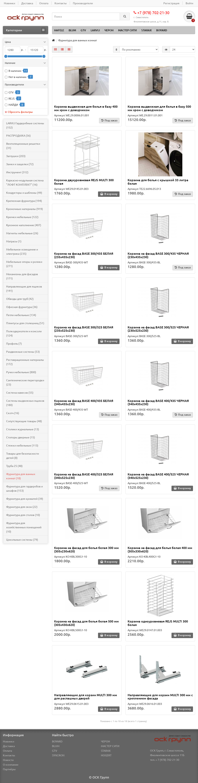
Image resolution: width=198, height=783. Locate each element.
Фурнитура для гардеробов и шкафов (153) (24, 488)
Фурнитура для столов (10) (23, 515)
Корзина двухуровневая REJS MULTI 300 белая (84, 181)
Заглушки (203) (16, 156)
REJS (12, 98)
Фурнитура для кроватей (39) (24, 498)
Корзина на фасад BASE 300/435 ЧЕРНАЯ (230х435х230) (158, 255)
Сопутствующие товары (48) (24, 421)
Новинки (8, 741)
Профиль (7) (14, 343)
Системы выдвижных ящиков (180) (25, 403)
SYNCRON (58, 755)
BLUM (72, 30)
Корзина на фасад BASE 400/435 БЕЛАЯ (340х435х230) (83, 402)
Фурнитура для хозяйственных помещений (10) (23, 527)
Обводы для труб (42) (20, 298)
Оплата (7, 750)
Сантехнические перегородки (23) (25, 382)
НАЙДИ (13, 104)
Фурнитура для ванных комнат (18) (20, 476)
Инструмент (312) (17, 172)
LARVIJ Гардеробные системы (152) (25, 125)
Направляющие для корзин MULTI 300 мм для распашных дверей (85, 696)
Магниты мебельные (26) (22, 233)
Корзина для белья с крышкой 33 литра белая (158, 181)
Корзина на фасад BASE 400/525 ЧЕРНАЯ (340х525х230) (158, 476)
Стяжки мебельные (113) (22, 445)
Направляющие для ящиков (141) (24, 288)
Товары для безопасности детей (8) (22, 455)
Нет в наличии (17, 77)
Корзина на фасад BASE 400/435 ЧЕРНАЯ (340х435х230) (158, 402)
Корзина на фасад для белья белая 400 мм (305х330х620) (160, 549)
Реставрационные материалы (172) (25, 362)
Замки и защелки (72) (20, 164)
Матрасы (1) (13, 241)
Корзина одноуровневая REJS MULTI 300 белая (158, 623)
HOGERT (106, 755)
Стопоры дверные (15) (20, 437)
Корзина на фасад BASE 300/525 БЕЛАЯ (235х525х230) (83, 329)
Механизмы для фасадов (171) (22, 276)
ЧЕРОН (109, 30)
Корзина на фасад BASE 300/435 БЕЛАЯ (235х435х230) (83, 255)
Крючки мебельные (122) (22, 217)
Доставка (9, 746)
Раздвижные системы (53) (23, 351)
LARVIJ (95, 30)
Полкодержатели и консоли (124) (24, 333)
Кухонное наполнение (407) (23, 225)
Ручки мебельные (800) (21, 372)
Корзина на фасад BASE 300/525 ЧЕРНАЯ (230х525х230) (158, 329)
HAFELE (59, 30)
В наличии (15, 70)
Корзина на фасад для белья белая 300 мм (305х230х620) (86, 549)
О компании (10, 764)
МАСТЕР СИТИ (127, 30)
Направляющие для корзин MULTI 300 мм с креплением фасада (160, 696)
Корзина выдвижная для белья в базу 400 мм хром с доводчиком (86, 108)
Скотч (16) (12, 413)
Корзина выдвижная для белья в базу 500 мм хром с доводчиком (159, 108)
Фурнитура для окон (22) (22, 506)
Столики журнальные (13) (22, 429)
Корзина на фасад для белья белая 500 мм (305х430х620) (86, 623)
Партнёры (9, 769)
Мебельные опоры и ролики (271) (24, 264)
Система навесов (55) (19, 392)
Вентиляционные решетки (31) (23, 146)
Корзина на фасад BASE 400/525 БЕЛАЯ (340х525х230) (83, 476)
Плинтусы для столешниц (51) (25, 323)
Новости (8, 760)
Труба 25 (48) (14, 466)
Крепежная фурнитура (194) (24, 200)
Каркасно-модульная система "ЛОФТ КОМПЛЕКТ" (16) (25, 182)
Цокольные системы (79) (22, 539)
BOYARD (161, 30)
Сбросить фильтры (19, 112)
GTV (83, 30)
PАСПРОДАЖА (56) (18, 135)
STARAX (146, 30)
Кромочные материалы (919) (24, 209)
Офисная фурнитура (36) (22, 307)
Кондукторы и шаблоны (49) (24, 192)
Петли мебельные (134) (21, 315)
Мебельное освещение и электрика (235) (22, 251)
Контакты (9, 755)
